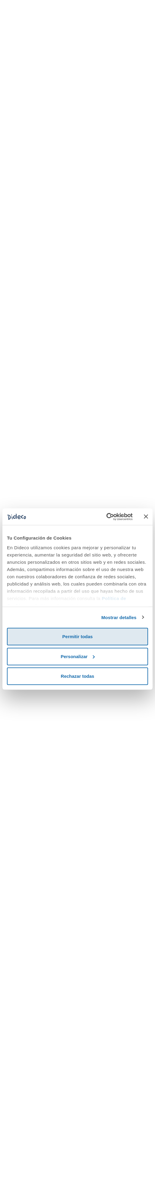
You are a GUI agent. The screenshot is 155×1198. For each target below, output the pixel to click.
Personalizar (78, 656)
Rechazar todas (77, 676)
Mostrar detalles (119, 617)
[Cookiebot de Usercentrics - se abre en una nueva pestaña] (106, 517)
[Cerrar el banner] (146, 516)
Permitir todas (77, 636)
